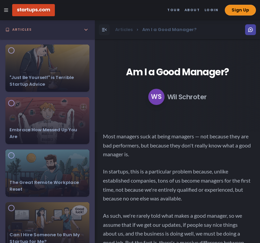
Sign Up (240, 10)
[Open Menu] (104, 29)
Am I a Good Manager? (177, 72)
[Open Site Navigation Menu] (6, 10)
